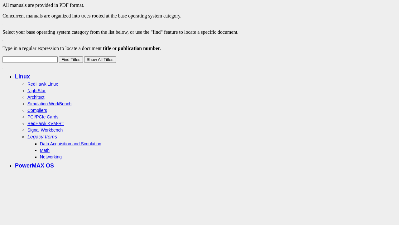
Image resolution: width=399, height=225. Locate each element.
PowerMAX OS (34, 165)
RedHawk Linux (42, 84)
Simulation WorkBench (49, 103)
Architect (35, 97)
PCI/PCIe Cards (43, 116)
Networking (51, 156)
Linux (22, 76)
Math (45, 150)
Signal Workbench (45, 130)
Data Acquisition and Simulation (70, 143)
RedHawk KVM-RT (45, 123)
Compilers (37, 110)
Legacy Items (42, 136)
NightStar (36, 90)
